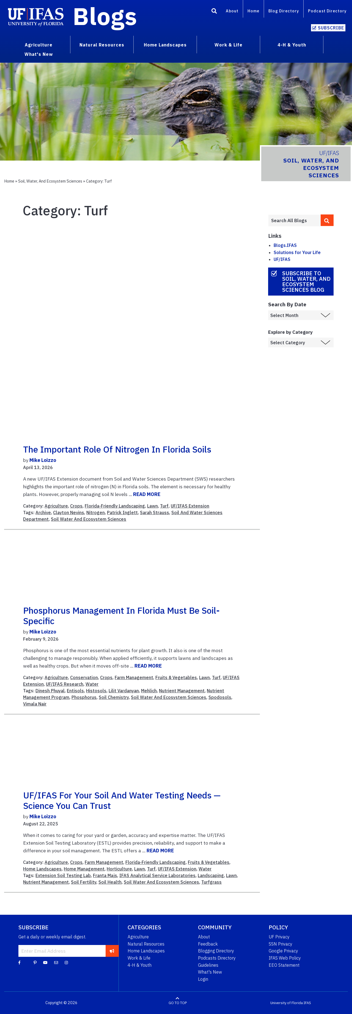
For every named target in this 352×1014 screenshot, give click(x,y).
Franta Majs (105, 875)
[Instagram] (66, 962)
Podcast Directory (327, 10)
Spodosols (219, 697)
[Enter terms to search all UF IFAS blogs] (294, 220)
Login (203, 979)
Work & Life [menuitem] (229, 45)
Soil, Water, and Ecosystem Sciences (50, 181)
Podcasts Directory (217, 958)
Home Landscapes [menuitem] (165, 45)
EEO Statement (284, 965)
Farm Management (134, 677)
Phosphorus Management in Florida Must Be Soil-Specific (121, 616)
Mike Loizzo (42, 460)
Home (253, 10)
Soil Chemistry (114, 697)
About (232, 10)
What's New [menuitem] (38, 54)
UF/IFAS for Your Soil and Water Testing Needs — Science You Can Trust (122, 800)
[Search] (214, 12)
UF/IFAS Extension (190, 506)
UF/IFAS (282, 259)
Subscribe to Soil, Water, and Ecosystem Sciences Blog (306, 281)
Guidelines (208, 965)
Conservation (84, 677)
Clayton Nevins (68, 512)
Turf (164, 506)
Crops (76, 506)
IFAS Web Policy (285, 958)
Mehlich (149, 690)
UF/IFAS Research (64, 684)
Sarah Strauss (154, 512)
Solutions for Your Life (297, 252)
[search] (327, 220)
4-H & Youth (140, 965)
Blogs (105, 16)
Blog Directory (283, 10)
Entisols (75, 690)
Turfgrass (211, 882)
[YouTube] (45, 962)
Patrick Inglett (122, 512)
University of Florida (286, 1003)
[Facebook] (19, 962)
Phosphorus (84, 697)
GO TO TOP (178, 1003)
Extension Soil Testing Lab (63, 875)
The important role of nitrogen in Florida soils (117, 449)
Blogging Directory (216, 951)
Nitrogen (95, 512)
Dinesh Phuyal (50, 690)
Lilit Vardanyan (124, 690)
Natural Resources (146, 944)
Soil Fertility (83, 882)
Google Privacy (283, 951)
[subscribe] (112, 951)
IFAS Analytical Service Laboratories (157, 875)
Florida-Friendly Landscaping (115, 506)
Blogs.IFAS (285, 245)
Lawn (152, 506)
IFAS (307, 1003)
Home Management (84, 869)
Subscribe (331, 28)
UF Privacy (279, 936)
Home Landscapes (42, 869)
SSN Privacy (280, 944)
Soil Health (110, 882)
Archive (43, 512)
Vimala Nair (34, 704)
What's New (210, 972)
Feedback (208, 944)
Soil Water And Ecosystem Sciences (88, 519)
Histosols (96, 690)
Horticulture (119, 869)
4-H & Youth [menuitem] (291, 45)
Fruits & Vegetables (176, 677)
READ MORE (146, 494)
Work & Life (139, 958)
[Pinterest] (35, 962)
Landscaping (211, 875)
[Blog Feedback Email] (56, 962)
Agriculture (56, 506)
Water (92, 684)
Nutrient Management (182, 690)
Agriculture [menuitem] (39, 45)
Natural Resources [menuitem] (101, 45)
